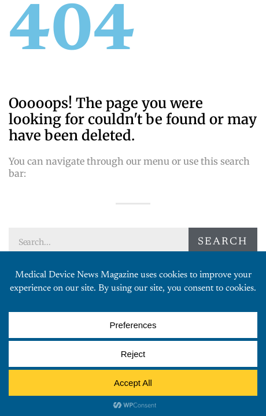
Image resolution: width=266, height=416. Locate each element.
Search (222, 242)
